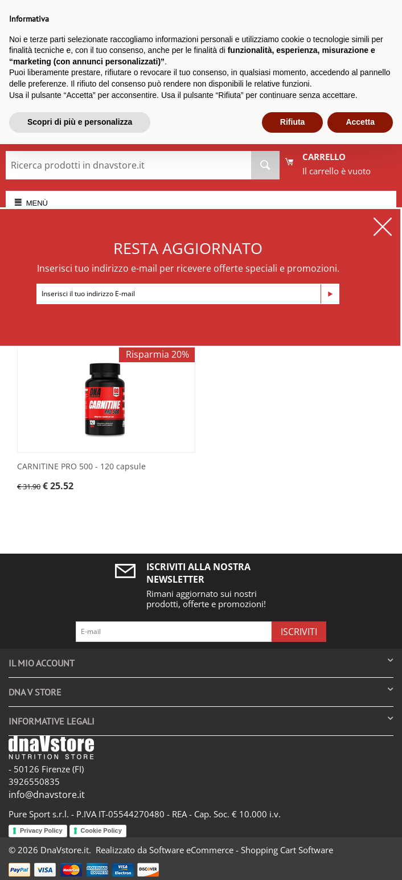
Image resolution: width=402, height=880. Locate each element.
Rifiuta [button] (292, 121)
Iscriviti (299, 631)
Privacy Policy (41, 830)
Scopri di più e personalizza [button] (79, 121)
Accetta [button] (360, 121)
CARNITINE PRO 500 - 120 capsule (81, 467)
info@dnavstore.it (47, 794)
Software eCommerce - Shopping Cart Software (241, 850)
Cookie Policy (101, 830)
